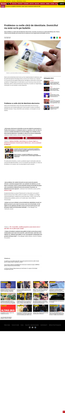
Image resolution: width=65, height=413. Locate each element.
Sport (51, 87)
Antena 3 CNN (7, 190)
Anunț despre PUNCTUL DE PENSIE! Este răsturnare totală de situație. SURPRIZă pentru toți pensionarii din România (21, 265)
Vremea (48, 3)
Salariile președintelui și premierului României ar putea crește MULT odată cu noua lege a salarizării (8, 290)
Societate (20, 3)
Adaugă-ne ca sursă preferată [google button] (33, 138)
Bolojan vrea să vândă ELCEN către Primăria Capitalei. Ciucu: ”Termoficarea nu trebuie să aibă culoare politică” (55, 108)
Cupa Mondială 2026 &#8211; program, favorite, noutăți (6, 318)
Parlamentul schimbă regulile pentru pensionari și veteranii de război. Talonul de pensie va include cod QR (56, 290)
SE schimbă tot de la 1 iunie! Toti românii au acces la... (7, 313)
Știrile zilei (3, 1)
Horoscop (13, 1)
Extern (52, 3)
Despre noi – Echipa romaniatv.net (32, 324)
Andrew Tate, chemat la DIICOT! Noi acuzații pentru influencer (40, 313)
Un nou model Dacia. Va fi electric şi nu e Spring (56, 302)
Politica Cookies (7, 324)
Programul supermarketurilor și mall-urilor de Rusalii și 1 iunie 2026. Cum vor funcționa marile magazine (8, 302)
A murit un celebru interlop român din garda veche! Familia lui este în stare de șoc (24, 290)
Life (56, 3)
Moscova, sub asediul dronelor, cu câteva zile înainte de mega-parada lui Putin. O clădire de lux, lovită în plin (56, 313)
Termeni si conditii (15, 324)
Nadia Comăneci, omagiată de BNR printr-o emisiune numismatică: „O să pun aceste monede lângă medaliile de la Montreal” (27, 155)
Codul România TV (43, 324)
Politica (14, 3)
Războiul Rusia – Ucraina (21, 1)
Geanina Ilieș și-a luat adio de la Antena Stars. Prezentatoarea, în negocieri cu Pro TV (55, 95)
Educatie (37, 3)
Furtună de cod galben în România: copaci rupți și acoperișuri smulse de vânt (23, 6)
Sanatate (42, 3)
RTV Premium (8, 1)
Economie (26, 3)
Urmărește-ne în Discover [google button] (13, 138)
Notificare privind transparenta (55, 324)
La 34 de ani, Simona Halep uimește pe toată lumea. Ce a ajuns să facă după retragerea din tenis (20, 269)
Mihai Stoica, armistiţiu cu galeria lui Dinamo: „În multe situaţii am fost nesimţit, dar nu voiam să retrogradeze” (40, 290)
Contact (22, 324)
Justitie (32, 3)
